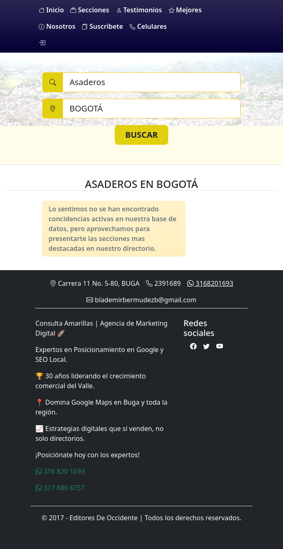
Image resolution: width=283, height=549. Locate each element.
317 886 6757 (60, 487)
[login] (42, 43)
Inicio (51, 9)
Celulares (148, 26)
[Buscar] (152, 82)
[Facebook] (193, 346)
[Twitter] (206, 346)
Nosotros (57, 26)
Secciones (89, 9)
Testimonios (139, 9)
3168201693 (210, 283)
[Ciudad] (152, 108)
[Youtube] (219, 346)
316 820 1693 (60, 471)
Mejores (185, 9)
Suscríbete (102, 26)
